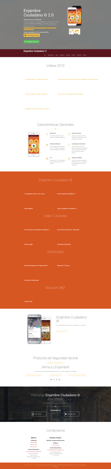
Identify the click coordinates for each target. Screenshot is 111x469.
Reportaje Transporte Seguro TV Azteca (37, 108)
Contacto (73, 54)
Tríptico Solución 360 (55, 374)
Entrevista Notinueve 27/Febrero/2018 (35, 265)
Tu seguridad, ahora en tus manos (34, 193)
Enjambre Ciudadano (32, 464)
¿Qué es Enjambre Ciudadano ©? (67, 208)
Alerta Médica (28, 208)
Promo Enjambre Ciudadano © (66, 193)
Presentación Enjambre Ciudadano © (77, 374)
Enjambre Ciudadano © (35, 50)
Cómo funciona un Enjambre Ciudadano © (37, 229)
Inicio (45, 54)
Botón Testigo (28, 244)
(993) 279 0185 (33, 444)
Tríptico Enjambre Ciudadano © (33, 374)
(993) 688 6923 (33, 441)
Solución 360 (28, 301)
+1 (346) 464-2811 (55, 444)
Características (51, 54)
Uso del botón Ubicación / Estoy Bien (68, 229)
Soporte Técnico (31, 41)
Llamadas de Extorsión (64, 244)
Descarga (68, 54)
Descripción (62, 54)
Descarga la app (32, 35)
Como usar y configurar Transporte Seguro (71, 93)
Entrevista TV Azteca (63, 265)
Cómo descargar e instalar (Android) (36, 93)
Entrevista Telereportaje (31, 279)
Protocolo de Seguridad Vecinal (55, 362)
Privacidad (79, 54)
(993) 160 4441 (33, 446)
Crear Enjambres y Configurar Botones (36, 79)
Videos (56, 54)
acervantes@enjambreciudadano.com (55, 449)
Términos (85, 54)
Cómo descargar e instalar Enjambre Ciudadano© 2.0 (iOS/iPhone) (78, 79)
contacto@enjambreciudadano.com (33, 450)
